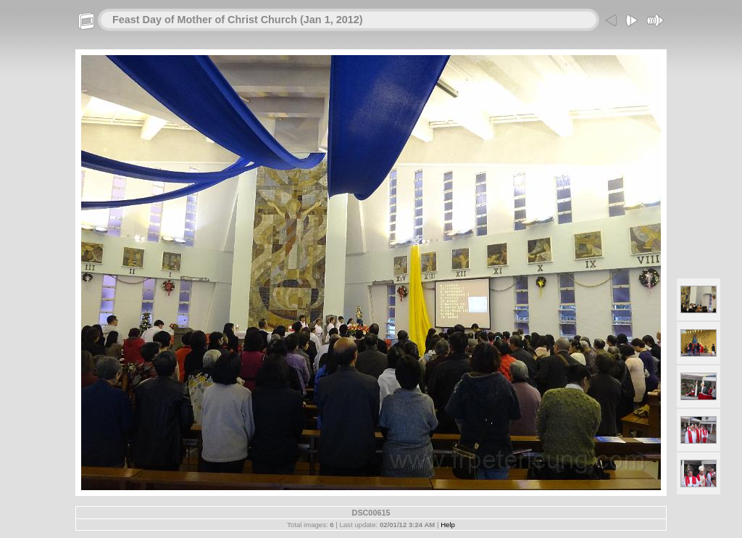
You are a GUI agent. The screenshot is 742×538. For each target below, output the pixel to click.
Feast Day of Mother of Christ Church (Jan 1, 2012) (237, 19)
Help (448, 525)
